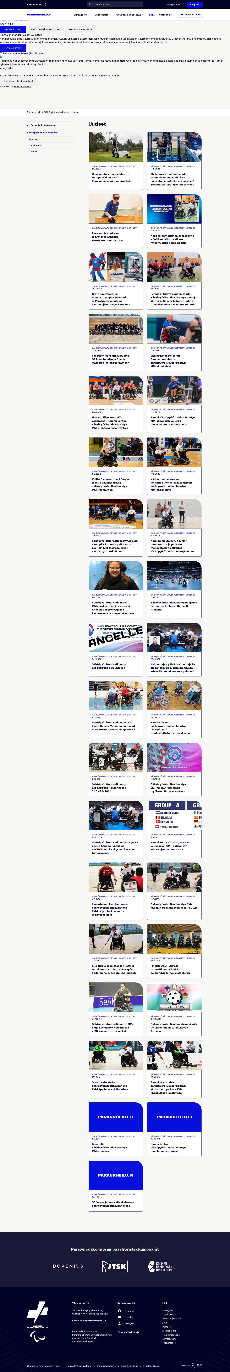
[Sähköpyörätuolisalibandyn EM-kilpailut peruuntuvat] (116, 664)
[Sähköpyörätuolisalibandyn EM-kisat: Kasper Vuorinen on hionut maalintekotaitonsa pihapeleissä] (116, 724)
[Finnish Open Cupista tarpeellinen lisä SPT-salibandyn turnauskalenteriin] (174, 966)
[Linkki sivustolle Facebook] (137, 1311)
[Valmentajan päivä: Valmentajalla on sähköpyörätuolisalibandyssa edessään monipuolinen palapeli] (174, 664)
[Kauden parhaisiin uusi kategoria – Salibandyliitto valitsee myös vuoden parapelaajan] (174, 235)
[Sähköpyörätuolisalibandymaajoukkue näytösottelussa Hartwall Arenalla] (174, 604)
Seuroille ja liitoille (171, 1318)
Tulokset (33, 151)
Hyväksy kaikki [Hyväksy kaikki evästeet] (12, 29)
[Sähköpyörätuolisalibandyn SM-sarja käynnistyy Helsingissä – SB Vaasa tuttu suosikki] (116, 1024)
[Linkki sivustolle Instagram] (137, 1323)
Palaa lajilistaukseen (43, 125)
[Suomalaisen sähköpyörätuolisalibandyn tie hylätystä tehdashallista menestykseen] (174, 724)
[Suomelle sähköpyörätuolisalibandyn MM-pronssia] (116, 1144)
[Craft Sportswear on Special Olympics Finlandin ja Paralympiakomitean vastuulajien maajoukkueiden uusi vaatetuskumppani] (116, 296)
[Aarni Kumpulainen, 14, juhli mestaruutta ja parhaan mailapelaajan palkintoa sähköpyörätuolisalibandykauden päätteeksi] (174, 543)
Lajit (39, 112)
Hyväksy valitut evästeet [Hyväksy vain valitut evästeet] (18, 81)
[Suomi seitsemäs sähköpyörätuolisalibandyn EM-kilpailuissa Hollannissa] (116, 1084)
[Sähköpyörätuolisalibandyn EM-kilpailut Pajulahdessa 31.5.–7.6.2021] (116, 784)
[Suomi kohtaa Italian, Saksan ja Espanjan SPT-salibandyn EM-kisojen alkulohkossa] (174, 844)
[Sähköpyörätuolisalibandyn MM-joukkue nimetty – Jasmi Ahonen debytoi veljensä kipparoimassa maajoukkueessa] (116, 604)
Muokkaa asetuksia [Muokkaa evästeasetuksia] (80, 29)
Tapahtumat (35, 145)
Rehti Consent (22, 86)
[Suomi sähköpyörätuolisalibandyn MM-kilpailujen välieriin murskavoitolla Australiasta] (174, 419)
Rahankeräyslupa (129, 1366)
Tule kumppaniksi (171, 1334)
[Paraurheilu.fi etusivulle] (39, 15)
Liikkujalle (167, 1310)
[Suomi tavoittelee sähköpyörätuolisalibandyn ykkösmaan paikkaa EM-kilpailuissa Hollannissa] (174, 1084)
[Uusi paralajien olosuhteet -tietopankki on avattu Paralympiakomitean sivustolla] (116, 176)
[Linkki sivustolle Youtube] (137, 1317)
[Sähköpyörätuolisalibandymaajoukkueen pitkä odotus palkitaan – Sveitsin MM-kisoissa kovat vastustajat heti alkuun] (116, 543)
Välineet (166, 1326)
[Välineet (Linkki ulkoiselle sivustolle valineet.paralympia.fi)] (166, 15)
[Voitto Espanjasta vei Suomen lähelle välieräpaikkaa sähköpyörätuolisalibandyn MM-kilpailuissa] (116, 481)
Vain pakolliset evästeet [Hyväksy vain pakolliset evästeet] (45, 29)
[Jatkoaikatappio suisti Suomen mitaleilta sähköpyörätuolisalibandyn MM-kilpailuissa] (174, 357)
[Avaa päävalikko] (190, 14)
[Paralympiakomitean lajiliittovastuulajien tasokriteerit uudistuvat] (116, 235)
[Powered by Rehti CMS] (192, 1367)
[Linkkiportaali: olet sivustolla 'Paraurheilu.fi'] (35, 4)
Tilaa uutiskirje (126, 1332)
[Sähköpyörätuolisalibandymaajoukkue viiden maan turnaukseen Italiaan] (174, 1024)
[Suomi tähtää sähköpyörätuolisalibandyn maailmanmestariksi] (174, 1144)
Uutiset (33, 139)
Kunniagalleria (169, 1338)
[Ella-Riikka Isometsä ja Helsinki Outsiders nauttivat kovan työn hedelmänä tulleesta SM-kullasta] (116, 966)
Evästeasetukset (151, 1366)
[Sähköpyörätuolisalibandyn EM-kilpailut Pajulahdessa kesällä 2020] (174, 906)
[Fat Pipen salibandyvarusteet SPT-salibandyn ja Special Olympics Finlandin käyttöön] (116, 357)
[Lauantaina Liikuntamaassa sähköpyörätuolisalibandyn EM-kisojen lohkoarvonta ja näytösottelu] (116, 906)
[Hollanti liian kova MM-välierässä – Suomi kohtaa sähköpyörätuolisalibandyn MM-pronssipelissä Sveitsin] (116, 419)
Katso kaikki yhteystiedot (87, 1320)
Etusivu (30, 112)
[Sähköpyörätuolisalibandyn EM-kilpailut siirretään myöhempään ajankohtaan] (174, 784)
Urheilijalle (167, 1314)
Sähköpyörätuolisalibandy (57, 112)
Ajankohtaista (169, 1330)
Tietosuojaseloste (106, 1366)
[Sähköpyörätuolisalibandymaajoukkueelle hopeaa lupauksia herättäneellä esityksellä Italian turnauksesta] (116, 844)
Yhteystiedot (169, 1342)
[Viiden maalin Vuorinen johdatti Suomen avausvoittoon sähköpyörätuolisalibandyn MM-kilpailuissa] (174, 481)
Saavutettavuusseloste (80, 1366)
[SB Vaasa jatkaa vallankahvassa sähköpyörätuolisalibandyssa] (116, 1201)
